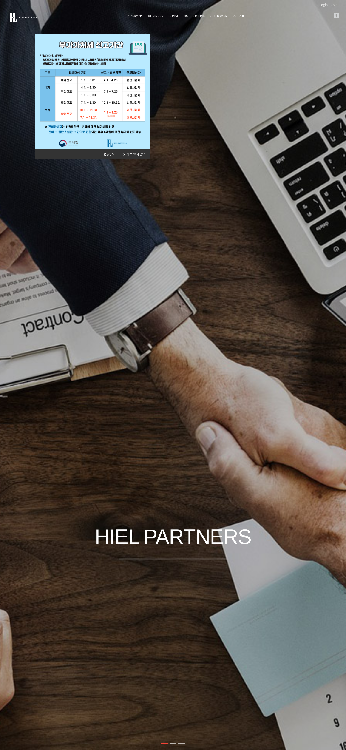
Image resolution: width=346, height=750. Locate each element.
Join (334, 4)
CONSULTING (178, 16)
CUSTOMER (218, 16)
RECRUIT (239, 16)
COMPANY (135, 16)
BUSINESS (155, 16)
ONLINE (199, 16)
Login (323, 4)
